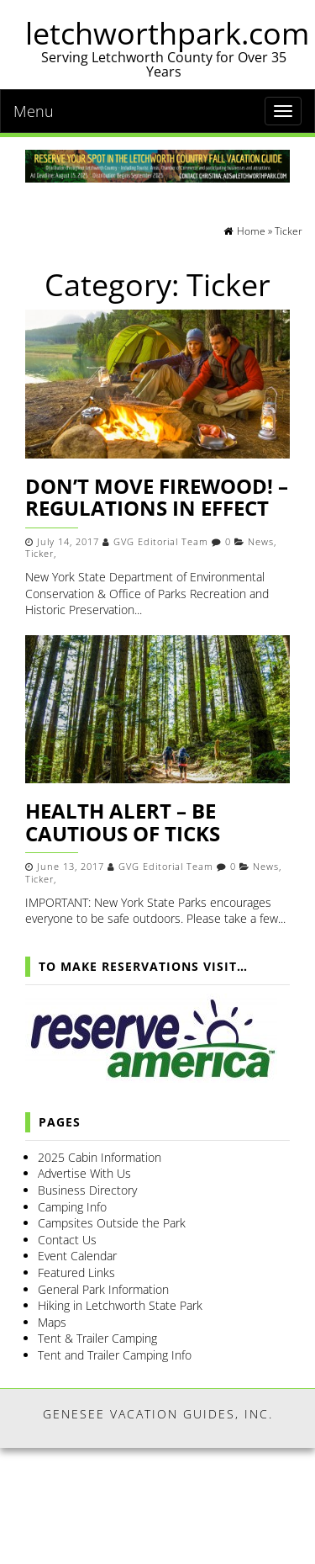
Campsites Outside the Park (112, 1223)
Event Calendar (77, 1256)
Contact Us (67, 1240)
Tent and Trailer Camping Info (115, 1355)
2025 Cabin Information (99, 1157)
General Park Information (103, 1289)
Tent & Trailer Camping (97, 1338)
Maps (52, 1322)
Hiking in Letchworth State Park (120, 1305)
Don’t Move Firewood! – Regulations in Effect (156, 497)
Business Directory (87, 1190)
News (261, 542)
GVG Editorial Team (160, 542)
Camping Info (72, 1207)
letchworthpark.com (167, 33)
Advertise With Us (84, 1173)
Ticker (39, 553)
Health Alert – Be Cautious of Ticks (122, 821)
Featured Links (76, 1272)
